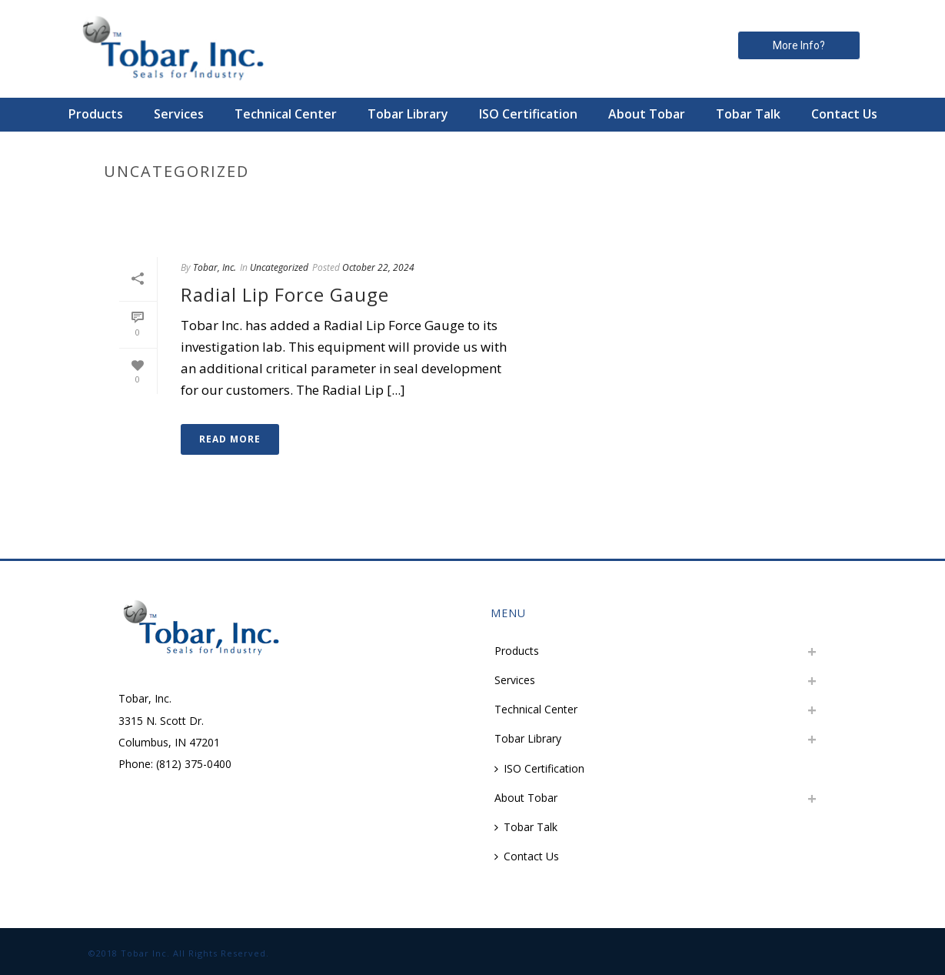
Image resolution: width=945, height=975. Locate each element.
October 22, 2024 (378, 267)
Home (727, 204)
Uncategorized (279, 267)
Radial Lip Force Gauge (285, 294)
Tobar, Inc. (214, 267)
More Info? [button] (799, 45)
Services (179, 113)
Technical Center (286, 113)
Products (95, 113)
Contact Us (844, 113)
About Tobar (646, 113)
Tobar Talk (748, 113)
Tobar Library (408, 113)
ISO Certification (528, 113)
